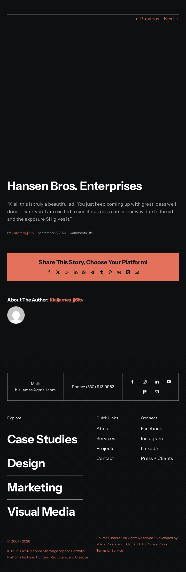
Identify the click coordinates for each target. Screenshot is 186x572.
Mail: (35, 383)
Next (169, 19)
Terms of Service (109, 550)
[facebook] (132, 381)
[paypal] (144, 392)
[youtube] (169, 381)
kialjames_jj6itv (23, 233)
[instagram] (144, 381)
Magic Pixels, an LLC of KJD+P (120, 544)
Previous (149, 19)
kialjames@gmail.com (35, 389)
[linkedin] (157, 381)
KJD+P (12, 551)
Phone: (79, 386)
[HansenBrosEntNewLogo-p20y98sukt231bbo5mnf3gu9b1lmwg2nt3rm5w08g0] (93, 108)
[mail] (157, 392)
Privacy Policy (157, 544)
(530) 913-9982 (100, 386)
